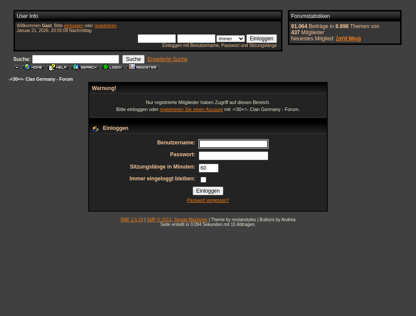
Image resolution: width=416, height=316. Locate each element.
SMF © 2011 (159, 219)
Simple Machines (191, 219)
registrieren (106, 25)
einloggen (73, 25)
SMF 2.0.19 (131, 219)
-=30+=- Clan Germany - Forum (41, 79)
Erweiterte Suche (167, 59)
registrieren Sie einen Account (191, 109)
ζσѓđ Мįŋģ (348, 39)
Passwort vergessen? (208, 200)
